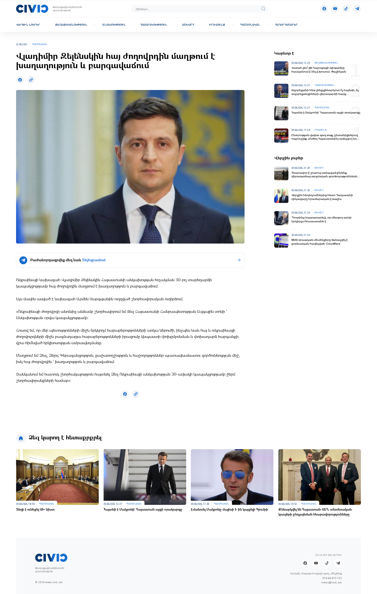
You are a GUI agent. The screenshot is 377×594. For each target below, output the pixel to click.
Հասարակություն (153, 24)
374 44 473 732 (332, 578)
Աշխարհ (188, 24)
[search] (263, 8)
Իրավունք (217, 24)
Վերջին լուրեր (28, 24)
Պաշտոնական (250, 24)
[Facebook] (324, 9)
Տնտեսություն (114, 24)
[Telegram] (357, 9)
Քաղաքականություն (71, 24)
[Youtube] (335, 9)
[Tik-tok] (346, 9)
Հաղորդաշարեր (286, 24)
